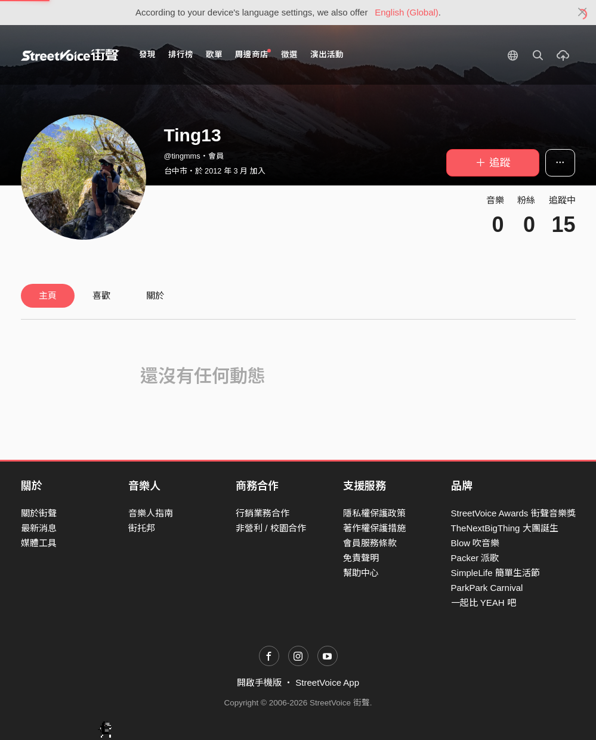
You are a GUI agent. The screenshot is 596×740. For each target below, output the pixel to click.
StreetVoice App (327, 682)
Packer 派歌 (475, 558)
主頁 (48, 295)
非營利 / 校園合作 (271, 528)
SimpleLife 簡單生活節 (495, 573)
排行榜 (180, 54)
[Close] (582, 12)
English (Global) (406, 12)
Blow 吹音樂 (475, 543)
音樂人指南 (150, 513)
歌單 (214, 54)
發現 (147, 54)
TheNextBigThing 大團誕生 (504, 528)
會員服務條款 (370, 543)
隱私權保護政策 (374, 513)
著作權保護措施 (374, 528)
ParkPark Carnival (487, 588)
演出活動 (327, 54)
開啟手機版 (259, 682)
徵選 (289, 54)
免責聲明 (361, 558)
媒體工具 (39, 543)
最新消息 (39, 528)
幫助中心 (361, 573)
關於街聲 (39, 513)
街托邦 (141, 528)
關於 (155, 295)
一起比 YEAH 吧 (483, 602)
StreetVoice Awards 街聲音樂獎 (513, 513)
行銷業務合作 (262, 513)
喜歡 (101, 295)
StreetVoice (70, 55)
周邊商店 (253, 54)
